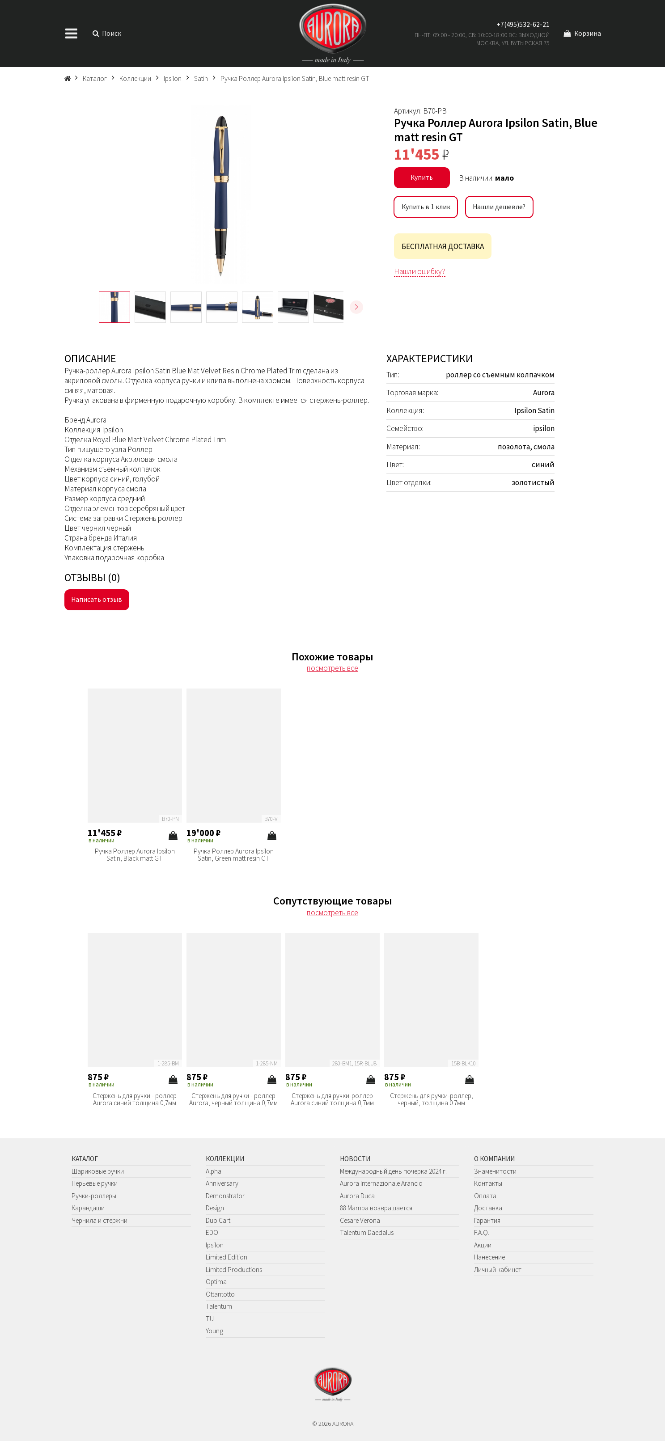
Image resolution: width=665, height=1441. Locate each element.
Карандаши (88, 1208)
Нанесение (489, 1257)
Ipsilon (215, 1245)
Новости (355, 1158)
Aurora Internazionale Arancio (381, 1183)
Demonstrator (225, 1196)
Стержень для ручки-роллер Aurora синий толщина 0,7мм (332, 1099)
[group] (221, 194)
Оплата (485, 1196)
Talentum (219, 1306)
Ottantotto (220, 1294)
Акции (482, 1245)
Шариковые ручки (98, 1171)
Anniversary (222, 1183)
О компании (494, 1158)
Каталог (85, 1158)
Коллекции (225, 1158)
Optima (216, 1281)
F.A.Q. (481, 1232)
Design (215, 1208)
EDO (212, 1232)
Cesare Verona (360, 1220)
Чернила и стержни (99, 1220)
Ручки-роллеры (94, 1196)
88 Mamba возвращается (376, 1208)
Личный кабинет (497, 1269)
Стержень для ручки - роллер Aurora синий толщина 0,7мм (135, 1099)
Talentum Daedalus (367, 1232)
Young (214, 1331)
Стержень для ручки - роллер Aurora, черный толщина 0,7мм (233, 1099)
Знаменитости (495, 1171)
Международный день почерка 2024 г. (393, 1171)
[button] (356, 307)
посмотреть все (332, 668)
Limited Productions (234, 1269)
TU (210, 1318)
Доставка (488, 1208)
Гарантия (487, 1220)
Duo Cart (218, 1220)
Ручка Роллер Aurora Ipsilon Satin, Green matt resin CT (234, 855)
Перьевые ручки (95, 1183)
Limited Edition (226, 1257)
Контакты (488, 1183)
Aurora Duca (357, 1196)
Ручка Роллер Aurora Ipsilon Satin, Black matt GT (135, 855)
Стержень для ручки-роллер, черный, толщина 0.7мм (431, 1099)
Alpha (213, 1171)
